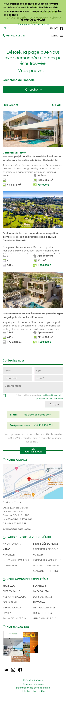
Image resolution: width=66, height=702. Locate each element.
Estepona (39, 602)
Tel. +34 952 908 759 (14, 523)
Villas (6, 549)
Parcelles (9, 554)
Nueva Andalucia (14, 596)
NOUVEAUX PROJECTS (16, 560)
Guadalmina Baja (44, 618)
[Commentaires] (33, 387)
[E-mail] (49, 378)
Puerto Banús (11, 591)
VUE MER (38, 554)
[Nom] (17, 370)
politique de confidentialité (49, 398)
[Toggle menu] (52, 36)
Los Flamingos (42, 596)
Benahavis (39, 585)
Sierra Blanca (12, 607)
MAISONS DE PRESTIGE (46, 570)
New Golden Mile (44, 607)
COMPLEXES (10, 565)
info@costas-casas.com (17, 528)
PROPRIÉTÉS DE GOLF (45, 549)
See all (57, 105)
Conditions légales (33, 684)
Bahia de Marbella (15, 618)
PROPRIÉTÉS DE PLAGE (45, 543)
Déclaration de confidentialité (33, 687)
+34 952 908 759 (14, 35)
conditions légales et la (51, 395)
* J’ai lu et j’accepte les (39, 397)
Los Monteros (42, 613)
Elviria (7, 613)
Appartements (12, 543)
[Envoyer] (54, 404)
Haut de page (33, 450)
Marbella (9, 585)
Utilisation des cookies (33, 691)
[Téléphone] (17, 378)
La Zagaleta (41, 591)
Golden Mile (11, 602)
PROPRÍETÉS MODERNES (47, 560)
